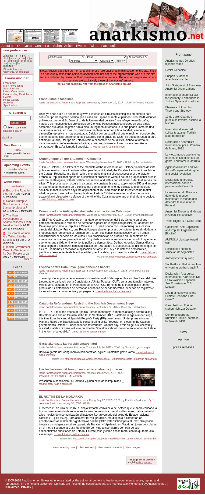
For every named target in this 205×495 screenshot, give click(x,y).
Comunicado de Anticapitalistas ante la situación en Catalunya (85, 211)
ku (17, 61)
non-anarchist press (74, 102)
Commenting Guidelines (17, 94)
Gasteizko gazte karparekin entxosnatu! (68, 343)
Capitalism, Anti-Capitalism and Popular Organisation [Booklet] (182, 230)
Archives (8, 102)
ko (18, 63)
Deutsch (148, 462)
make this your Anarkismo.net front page (16, 70)
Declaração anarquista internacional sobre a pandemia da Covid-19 (179, 183)
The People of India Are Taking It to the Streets (17, 236)
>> (13, 66)
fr (20, 55)
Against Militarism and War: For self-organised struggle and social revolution (182, 170)
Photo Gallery (11, 99)
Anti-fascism (21, 169)
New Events (12, 145)
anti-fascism (54, 162)
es (25, 55)
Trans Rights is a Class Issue (183, 221)
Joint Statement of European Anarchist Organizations (183, 87)
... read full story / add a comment (107, 146)
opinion (183, 339)
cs (26, 61)
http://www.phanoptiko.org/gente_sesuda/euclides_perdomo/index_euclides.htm (115, 438)
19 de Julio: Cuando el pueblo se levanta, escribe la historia (183, 120)
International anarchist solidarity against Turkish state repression (180, 133)
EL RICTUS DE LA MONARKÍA (61, 396)
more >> (28, 259)
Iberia (18, 149)
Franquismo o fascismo (56, 99)
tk (8, 58)
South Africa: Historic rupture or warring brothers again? (183, 266)
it (28, 55)
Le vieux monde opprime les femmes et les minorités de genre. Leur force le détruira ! (183, 158)
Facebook (108, 46)
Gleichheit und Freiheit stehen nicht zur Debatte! (180, 307)
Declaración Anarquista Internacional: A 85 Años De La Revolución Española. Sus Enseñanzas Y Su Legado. (182, 280)
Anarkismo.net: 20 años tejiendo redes (180, 62)
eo (14, 63)
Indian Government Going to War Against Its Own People (16, 250)
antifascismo (54, 102)
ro (10, 63)
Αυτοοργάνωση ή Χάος (179, 258)
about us (7, 137)
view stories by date (64, 447)
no (23, 58)
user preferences (15, 50)
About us (7, 46)
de (9, 61)
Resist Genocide (175, 70)
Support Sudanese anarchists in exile (176, 77)
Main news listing (13, 85)
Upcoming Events (17, 165)
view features (86, 447)
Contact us (42, 46)
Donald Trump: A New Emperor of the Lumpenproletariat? (15, 204)
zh (22, 61)
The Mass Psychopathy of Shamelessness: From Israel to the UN (17, 220)
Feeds (17, 267)
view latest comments (110, 447)
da (5, 63)
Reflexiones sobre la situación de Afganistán (179, 250)
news (183, 331)
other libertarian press (75, 400)
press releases (183, 347)
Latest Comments (13, 91)
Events (81, 46)
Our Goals (24, 46)
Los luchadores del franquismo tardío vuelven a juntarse (80, 369)
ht (13, 61)
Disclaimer (12, 487)
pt (4, 58)
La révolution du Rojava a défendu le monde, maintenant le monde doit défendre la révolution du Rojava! (181, 199)
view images (133, 447)
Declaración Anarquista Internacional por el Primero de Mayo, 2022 (182, 145)
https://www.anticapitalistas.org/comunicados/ (133, 256)
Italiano (139, 462)
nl (27, 58)
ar (31, 58)
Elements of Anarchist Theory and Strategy (178, 109)
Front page (9, 82)
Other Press (12, 182)
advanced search (12, 130)
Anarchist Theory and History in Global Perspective (183, 213)
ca (31, 61)
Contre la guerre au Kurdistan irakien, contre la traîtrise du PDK (181, 318)
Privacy (26, 487)
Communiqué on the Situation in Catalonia (70, 158)
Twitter (93, 46)
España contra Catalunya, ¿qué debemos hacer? (74, 267)
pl (5, 61)
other (13, 58)
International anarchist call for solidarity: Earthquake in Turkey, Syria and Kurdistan (182, 98)
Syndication (10, 105)
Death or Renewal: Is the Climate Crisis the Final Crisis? (180, 296)
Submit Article (63, 46)
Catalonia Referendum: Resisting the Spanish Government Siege (86, 303)
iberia (42, 102)
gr (19, 58)
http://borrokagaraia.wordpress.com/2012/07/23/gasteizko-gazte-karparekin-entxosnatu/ (111, 359)
